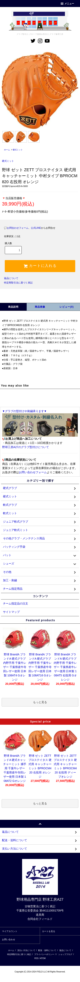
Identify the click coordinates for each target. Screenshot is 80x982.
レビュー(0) (67, 306)
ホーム (7, 150)
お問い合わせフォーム (33, 472)
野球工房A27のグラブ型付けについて (25, 447)
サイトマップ (11, 611)
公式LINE (36, 228)
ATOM (43, 958)
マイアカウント (9, 931)
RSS (36, 958)
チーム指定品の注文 (15, 603)
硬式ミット (18, 150)
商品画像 (40, 306)
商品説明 (13, 306)
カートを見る (48, 931)
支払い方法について (26, 950)
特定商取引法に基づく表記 (18, 282)
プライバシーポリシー (44, 954)
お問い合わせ (8, 939)
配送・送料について (47, 950)
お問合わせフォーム (17, 228)
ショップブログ (65, 954)
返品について (11, 278)
